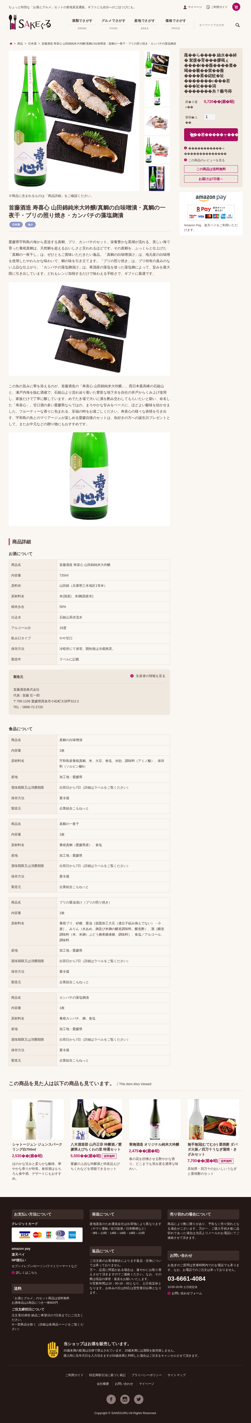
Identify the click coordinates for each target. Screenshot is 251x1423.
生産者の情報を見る (150, 676)
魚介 (30, 224)
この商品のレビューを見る (206, 160)
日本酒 (16, 224)
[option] (74, 120)
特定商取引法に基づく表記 (107, 1375)
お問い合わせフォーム (187, 1293)
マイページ (192, 7)
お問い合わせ (124, 1383)
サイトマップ (176, 1375)
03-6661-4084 (186, 1278)
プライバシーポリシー (146, 1375)
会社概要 (103, 1383)
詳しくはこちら (26, 1272)
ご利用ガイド (217, 7)
